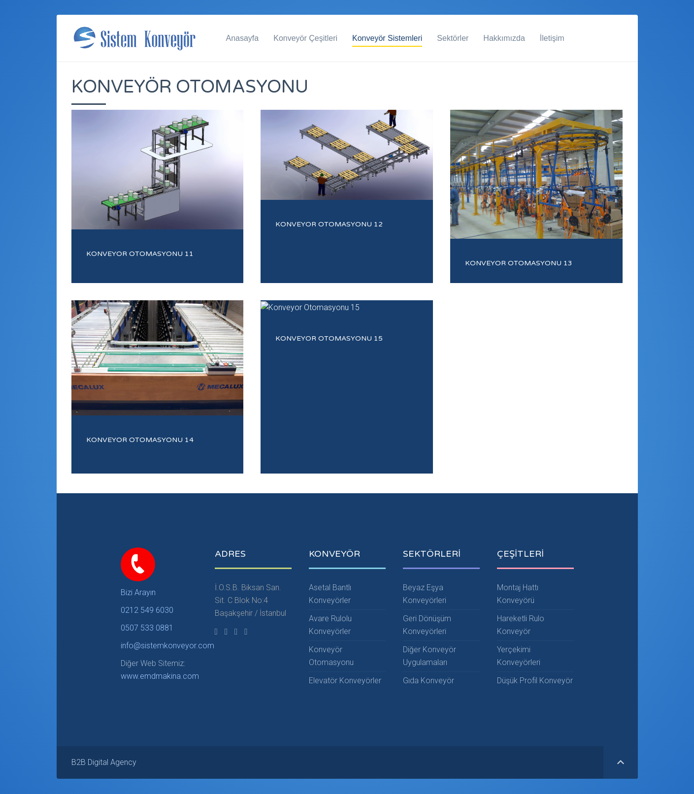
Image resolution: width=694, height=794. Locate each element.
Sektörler (452, 38)
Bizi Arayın (138, 592)
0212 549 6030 (147, 610)
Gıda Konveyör (428, 681)
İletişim (552, 38)
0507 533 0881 (147, 628)
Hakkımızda (504, 38)
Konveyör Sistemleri (387, 38)
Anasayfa (242, 38)
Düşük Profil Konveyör (535, 681)
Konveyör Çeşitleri (305, 38)
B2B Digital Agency (103, 762)
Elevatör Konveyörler (345, 681)
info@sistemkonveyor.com (167, 645)
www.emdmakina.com (160, 676)
